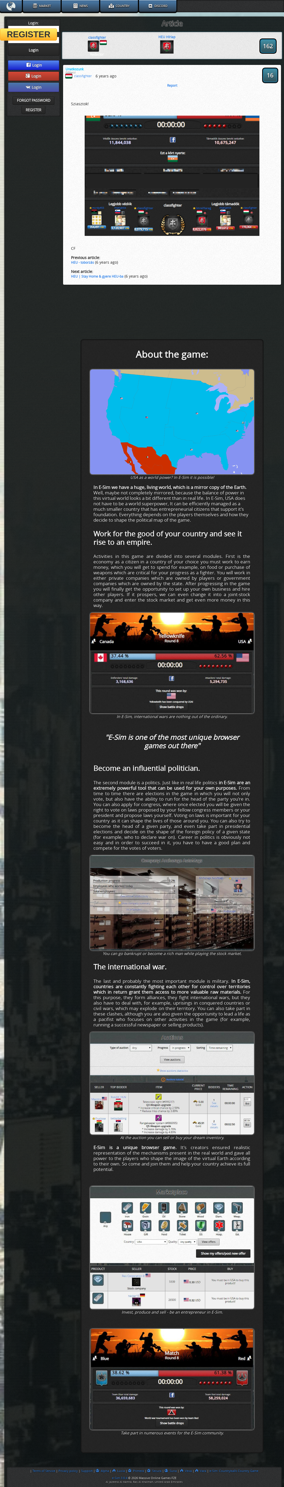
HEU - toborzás (82, 263)
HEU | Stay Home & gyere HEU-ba (97, 276)
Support (87, 1471)
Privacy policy (68, 1471)
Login (34, 65)
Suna (171, 1471)
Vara (200, 1471)
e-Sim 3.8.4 (119, 1478)
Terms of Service (43, 1471)
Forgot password (33, 100)
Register (33, 110)
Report (172, 86)
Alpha (102, 1471)
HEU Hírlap (166, 37)
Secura (154, 1471)
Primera (136, 1471)
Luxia (118, 1471)
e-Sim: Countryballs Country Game (233, 1471)
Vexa (186, 1471)
